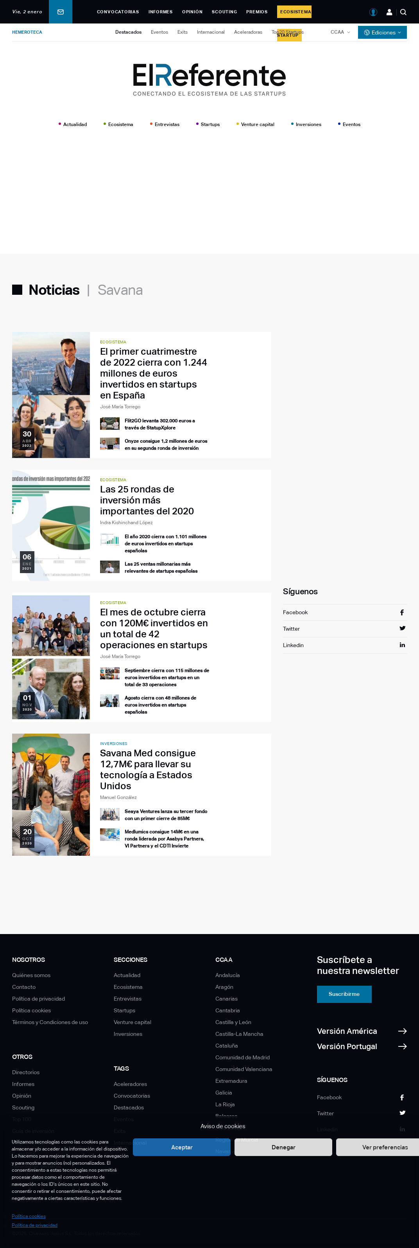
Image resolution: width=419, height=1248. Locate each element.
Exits (182, 32)
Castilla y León (233, 1022)
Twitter (291, 629)
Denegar (283, 1147)
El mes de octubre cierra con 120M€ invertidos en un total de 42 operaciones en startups (154, 628)
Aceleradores (130, 1084)
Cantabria (227, 1010)
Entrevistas (167, 124)
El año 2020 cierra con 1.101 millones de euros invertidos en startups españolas (165, 544)
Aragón (224, 987)
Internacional (211, 32)
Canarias (226, 999)
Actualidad (75, 124)
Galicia (223, 1092)
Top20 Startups (288, 32)
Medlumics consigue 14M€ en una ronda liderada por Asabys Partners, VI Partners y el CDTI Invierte (164, 839)
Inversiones (308, 124)
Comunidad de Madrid (242, 1057)
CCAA (337, 32)
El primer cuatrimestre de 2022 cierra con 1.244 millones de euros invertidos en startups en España (153, 373)
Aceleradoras (248, 32)
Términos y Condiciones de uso (50, 1022)
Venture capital (257, 124)
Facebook (295, 612)
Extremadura (231, 1081)
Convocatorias (118, 11)
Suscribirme (344, 994)
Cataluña (226, 1045)
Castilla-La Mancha (239, 1034)
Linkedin (293, 645)
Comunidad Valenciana (243, 1069)
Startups (210, 124)
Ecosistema (120, 124)
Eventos (159, 32)
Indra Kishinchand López (126, 522)
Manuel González (118, 797)
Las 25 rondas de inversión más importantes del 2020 (147, 500)
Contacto (24, 987)
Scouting (224, 11)
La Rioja (225, 1104)
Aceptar (182, 1147)
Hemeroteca (27, 32)
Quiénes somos (31, 975)
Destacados (128, 32)
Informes (161, 11)
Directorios (25, 1072)
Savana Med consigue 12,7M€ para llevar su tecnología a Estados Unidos (148, 769)
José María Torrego (120, 406)
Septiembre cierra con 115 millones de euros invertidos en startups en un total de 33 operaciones (167, 677)
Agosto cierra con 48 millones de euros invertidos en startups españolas (160, 705)
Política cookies (29, 1216)
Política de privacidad (34, 1225)
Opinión (192, 11)
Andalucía (227, 975)
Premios (256, 11)
